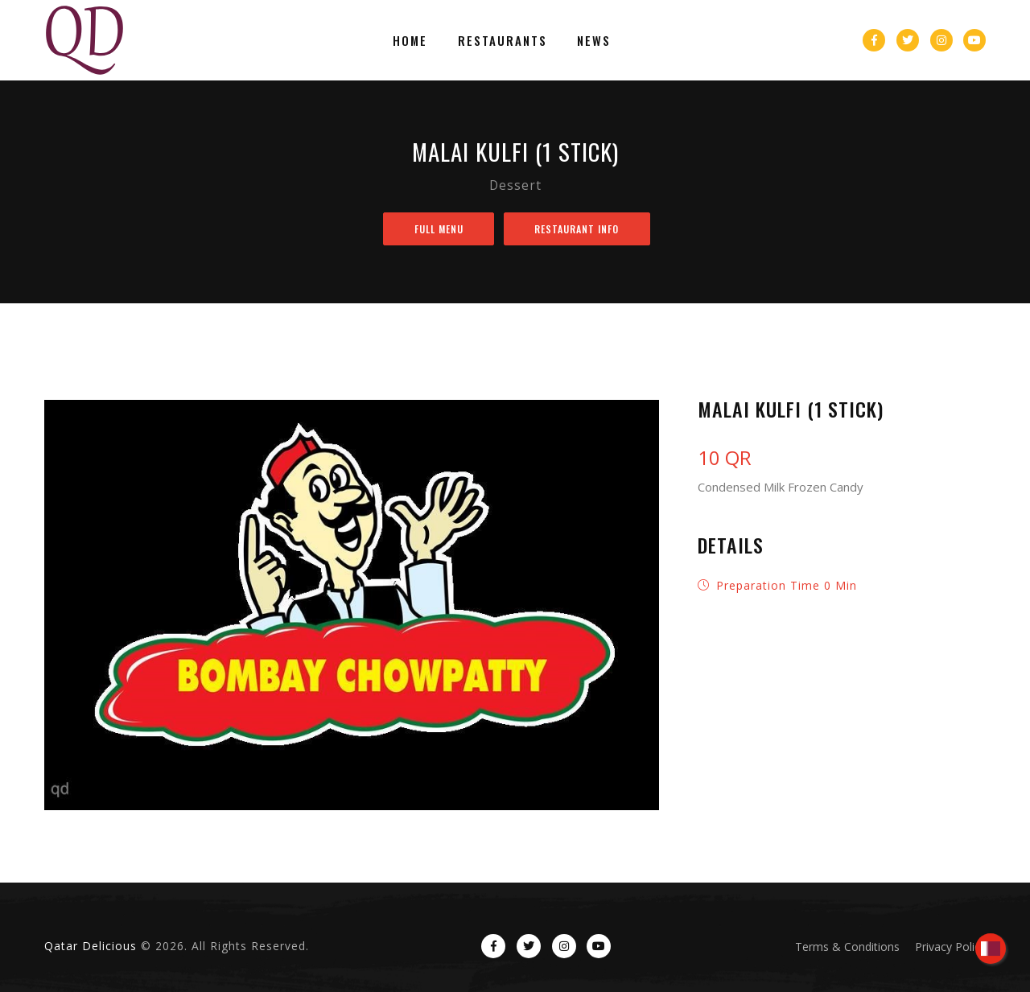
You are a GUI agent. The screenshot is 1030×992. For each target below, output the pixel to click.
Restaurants (502, 40)
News (588, 40)
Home (416, 40)
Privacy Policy (950, 946)
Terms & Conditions (847, 946)
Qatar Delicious (90, 945)
